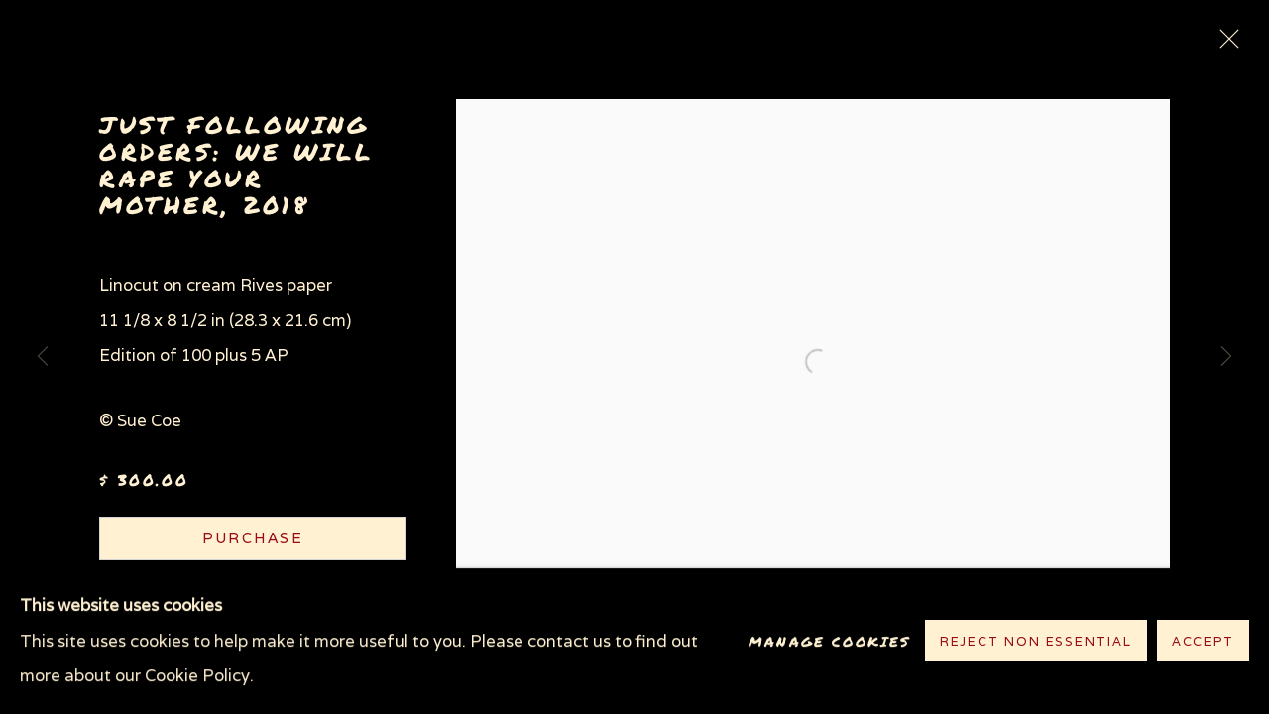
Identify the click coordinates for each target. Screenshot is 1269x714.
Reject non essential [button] (1036, 642)
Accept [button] (1203, 642)
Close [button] (1224, 45)
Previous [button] (42, 357)
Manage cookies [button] (829, 641)
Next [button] (1226, 357)
